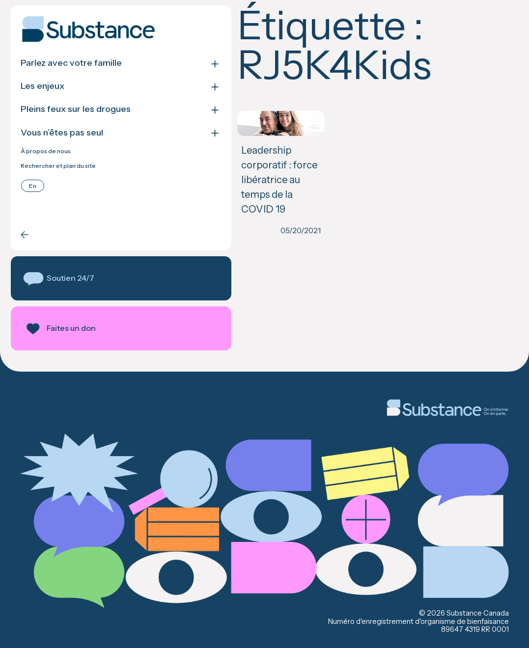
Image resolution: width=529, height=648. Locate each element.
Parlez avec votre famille (71, 63)
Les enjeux (42, 86)
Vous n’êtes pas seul (62, 133)
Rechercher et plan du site (58, 165)
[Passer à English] (32, 186)
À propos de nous (46, 151)
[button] (88, 278)
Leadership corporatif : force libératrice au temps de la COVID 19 (224, 171)
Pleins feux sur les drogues (76, 109)
